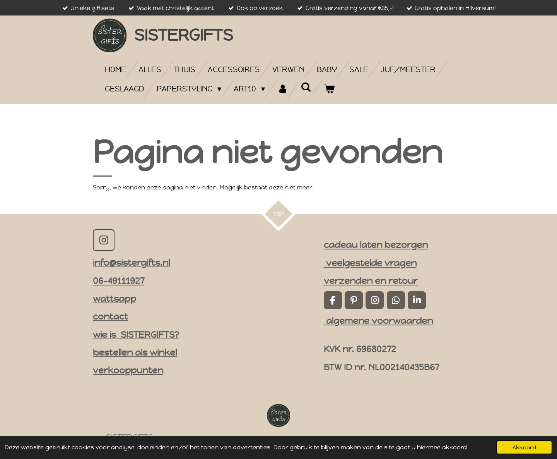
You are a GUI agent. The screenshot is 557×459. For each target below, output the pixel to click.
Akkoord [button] (524, 447)
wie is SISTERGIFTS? (136, 334)
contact (110, 316)
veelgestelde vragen (370, 263)
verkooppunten (128, 370)
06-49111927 (118, 280)
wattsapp (114, 298)
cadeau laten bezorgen (376, 244)
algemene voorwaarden (378, 320)
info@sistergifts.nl (131, 262)
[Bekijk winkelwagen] (329, 89)
